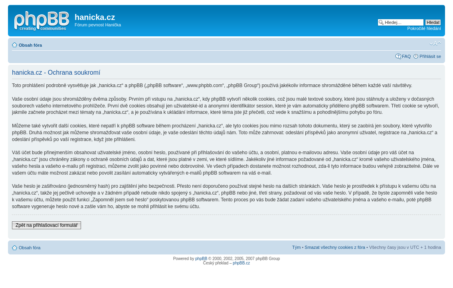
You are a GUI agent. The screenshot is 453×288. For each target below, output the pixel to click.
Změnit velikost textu (435, 43)
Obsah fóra (30, 45)
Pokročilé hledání (424, 28)
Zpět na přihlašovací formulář (46, 225)
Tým (296, 247)
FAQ (406, 56)
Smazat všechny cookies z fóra (335, 247)
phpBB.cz (241, 263)
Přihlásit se (430, 56)
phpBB (201, 258)
